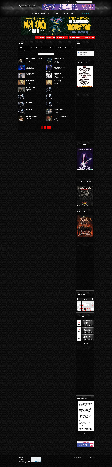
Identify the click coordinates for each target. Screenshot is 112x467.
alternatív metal (29, 60)
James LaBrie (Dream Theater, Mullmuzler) (34, 65)
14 (85, 307)
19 (80, 308)
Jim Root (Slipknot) (30, 80)
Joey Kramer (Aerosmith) (58, 109)
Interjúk (37, 13)
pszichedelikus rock (58, 77)
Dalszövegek (58, 13)
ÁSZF (20, 464)
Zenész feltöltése (40, 37)
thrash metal (56, 62)
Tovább (85, 433)
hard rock (28, 90)
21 (85, 308)
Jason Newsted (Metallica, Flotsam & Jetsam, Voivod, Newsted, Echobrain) (62, 66)
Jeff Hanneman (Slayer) (30, 73)
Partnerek (21, 457)
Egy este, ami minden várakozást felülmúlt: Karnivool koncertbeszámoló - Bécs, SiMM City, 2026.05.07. (85, 421)
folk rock (55, 119)
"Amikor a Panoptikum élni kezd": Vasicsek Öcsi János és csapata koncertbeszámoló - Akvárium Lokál (85, 403)
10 (92, 305)
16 (90, 307)
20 (82, 308)
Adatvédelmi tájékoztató (24, 461)
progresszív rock (30, 70)
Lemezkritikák (66, 13)
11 (77, 307)
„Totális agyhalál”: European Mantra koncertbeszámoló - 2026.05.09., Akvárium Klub (85, 416)
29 (87, 310)
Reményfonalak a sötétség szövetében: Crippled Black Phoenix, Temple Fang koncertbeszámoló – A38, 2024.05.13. (85, 410)
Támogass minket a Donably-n (83, 13)
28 (85, 310)
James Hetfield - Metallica (59, 58)
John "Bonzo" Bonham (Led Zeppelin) (61, 116)
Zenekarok (43, 13)
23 (90, 308)
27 (82, 310)
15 (87, 307)
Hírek (32, 13)
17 (92, 307)
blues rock (56, 74)
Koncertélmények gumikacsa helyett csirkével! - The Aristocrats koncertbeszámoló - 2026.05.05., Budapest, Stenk (86, 427)
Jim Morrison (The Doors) (59, 73)
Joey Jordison (56, 87)
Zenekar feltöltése (50, 37)
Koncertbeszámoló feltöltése (76, 37)
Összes (20, 47)
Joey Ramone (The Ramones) (31, 116)
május (85, 299)
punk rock (28, 118)
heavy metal (56, 60)
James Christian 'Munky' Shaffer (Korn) (34, 58)
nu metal (28, 61)
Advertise (73, 13)
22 (87, 308)
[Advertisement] (85, 117)
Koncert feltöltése (89, 37)
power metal (29, 67)
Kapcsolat (21, 459)
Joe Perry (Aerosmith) (30, 87)
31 (92, 310)
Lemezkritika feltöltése (62, 37)
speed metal (56, 61)
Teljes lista (85, 343)
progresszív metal (30, 68)
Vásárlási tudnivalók (23, 463)
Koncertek (50, 13)
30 (90, 310)
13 (82, 307)
